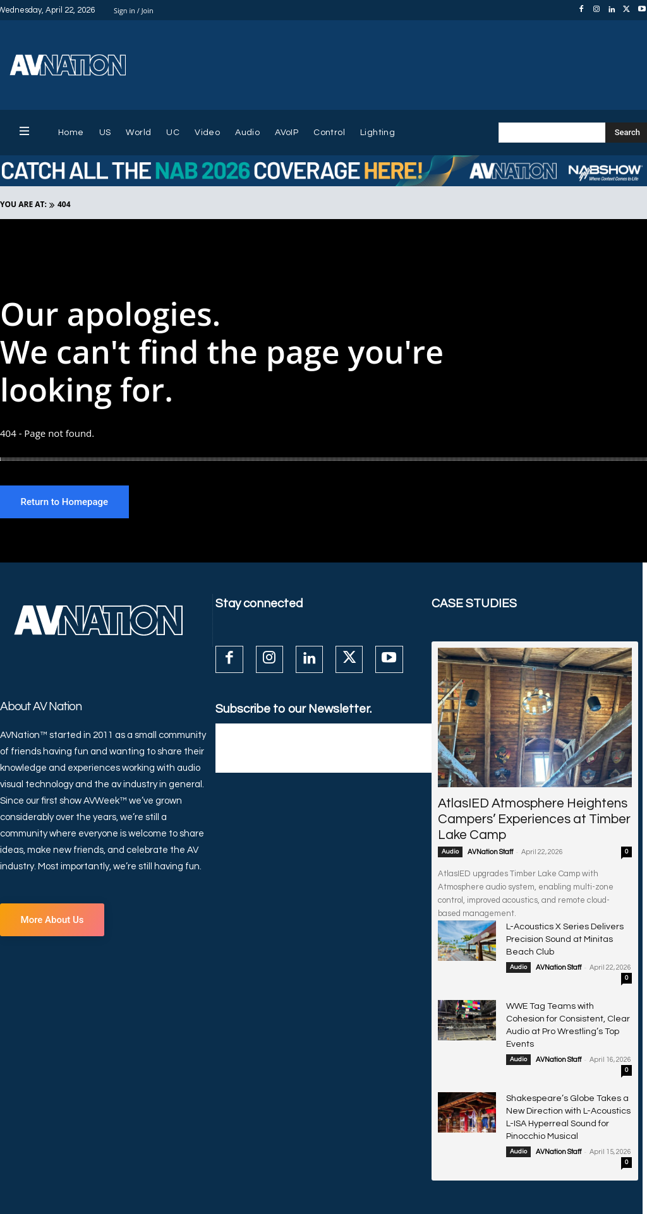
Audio (450, 853)
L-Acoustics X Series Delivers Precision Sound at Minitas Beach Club (563, 939)
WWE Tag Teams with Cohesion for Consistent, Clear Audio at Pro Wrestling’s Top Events (566, 1014)
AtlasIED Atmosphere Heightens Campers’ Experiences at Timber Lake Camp (534, 821)
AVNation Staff (490, 853)
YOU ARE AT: (23, 204)
